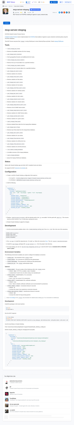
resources (17, 168)
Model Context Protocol (11, 37)
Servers (10, 6)
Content (7, 23)
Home (5, 6)
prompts (23, 168)
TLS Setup (12, 297)
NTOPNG (32, 37)
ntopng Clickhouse (58, 41)
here (47, 241)
